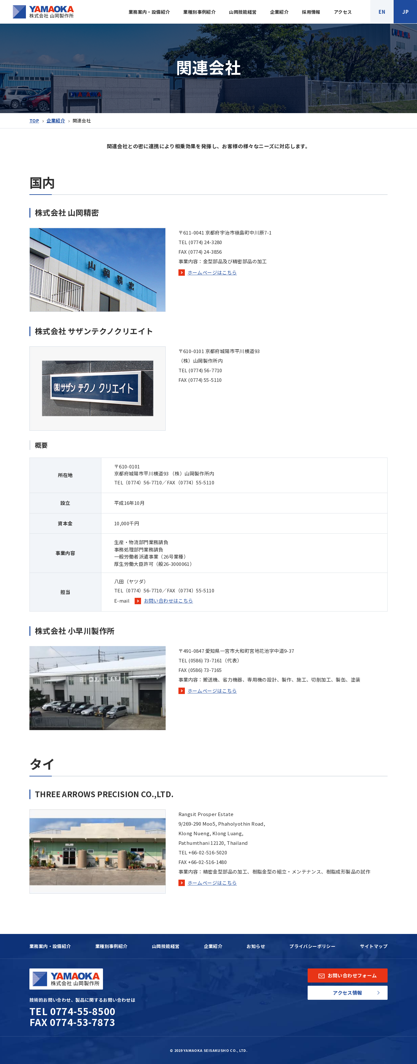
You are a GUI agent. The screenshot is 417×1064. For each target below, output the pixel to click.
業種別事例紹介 (199, 12)
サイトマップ (374, 946)
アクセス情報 (347, 992)
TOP (34, 120)
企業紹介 (279, 12)
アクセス (343, 12)
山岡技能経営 (242, 12)
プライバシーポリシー (312, 946)
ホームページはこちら (212, 272)
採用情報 (311, 12)
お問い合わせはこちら (168, 600)
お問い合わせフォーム (348, 975)
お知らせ (256, 946)
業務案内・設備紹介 (149, 12)
